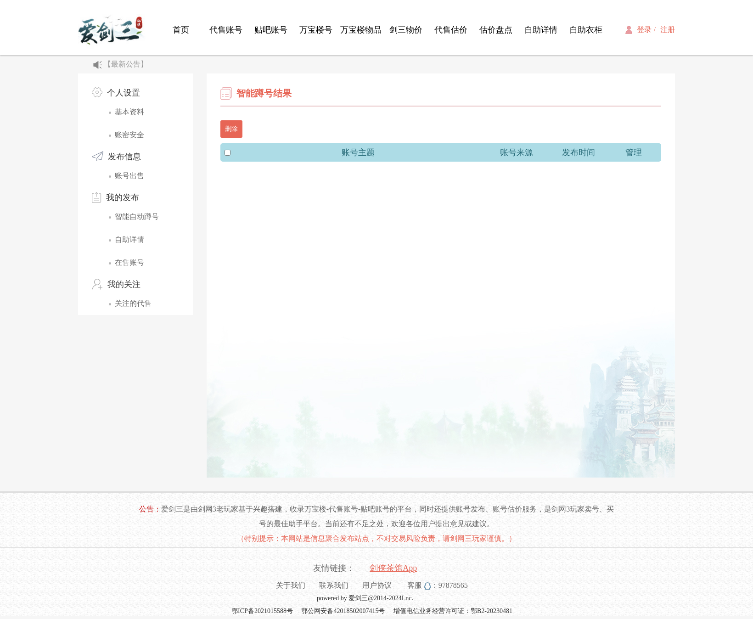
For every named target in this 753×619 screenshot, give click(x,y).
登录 (644, 30)
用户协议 (377, 585)
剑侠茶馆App (393, 568)
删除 (231, 128)
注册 (667, 30)
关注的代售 (133, 303)
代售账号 (225, 29)
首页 (181, 29)
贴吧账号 (270, 29)
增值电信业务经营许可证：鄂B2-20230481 (452, 611)
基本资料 (129, 112)
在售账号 (129, 262)
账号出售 (129, 176)
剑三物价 (405, 29)
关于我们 (290, 585)
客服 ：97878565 (437, 585)
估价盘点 (495, 29)
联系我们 (333, 585)
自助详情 (540, 29)
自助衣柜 (585, 29)
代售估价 (450, 29)
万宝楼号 (315, 29)
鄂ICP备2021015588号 (262, 611)
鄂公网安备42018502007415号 (344, 611)
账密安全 (129, 135)
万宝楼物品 (361, 29)
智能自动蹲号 (137, 216)
